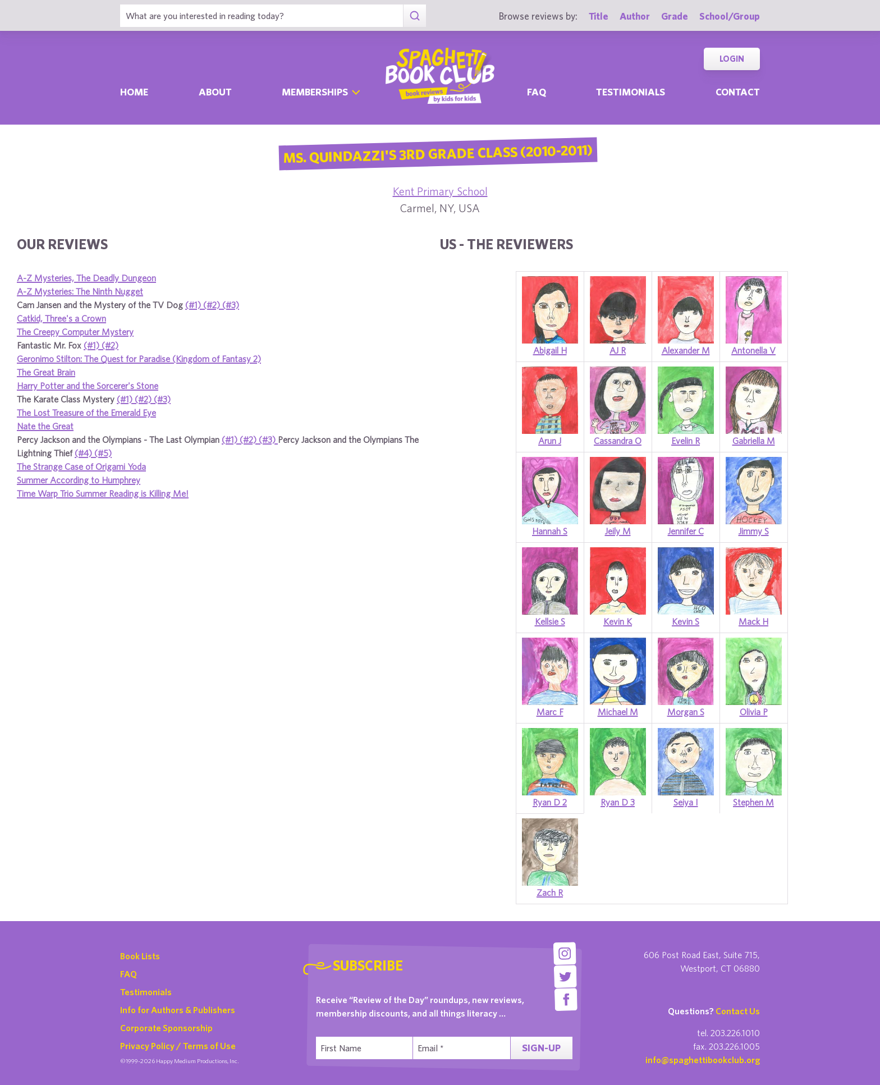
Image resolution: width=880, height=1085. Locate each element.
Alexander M (686, 350)
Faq (536, 92)
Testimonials (630, 92)
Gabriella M (753, 441)
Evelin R (685, 441)
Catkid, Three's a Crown (61, 318)
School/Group (729, 16)
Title (598, 16)
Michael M (618, 712)
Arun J (549, 441)
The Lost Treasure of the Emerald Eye (86, 413)
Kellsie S (550, 621)
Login (731, 58)
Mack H (753, 621)
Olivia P (754, 712)
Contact (738, 92)
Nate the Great (45, 426)
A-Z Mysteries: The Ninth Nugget (80, 291)
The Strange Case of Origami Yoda (81, 466)
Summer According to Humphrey (78, 480)
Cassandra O (617, 441)
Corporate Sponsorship (166, 1028)
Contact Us (738, 1011)
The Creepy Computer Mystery (75, 332)
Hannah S (549, 531)
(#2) (212, 305)
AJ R (617, 350)
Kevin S (685, 621)
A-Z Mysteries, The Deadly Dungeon (86, 278)
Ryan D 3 (618, 802)
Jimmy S (754, 531)
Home (134, 92)
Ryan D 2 (550, 802)
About (215, 92)
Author (635, 16)
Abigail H (550, 350)
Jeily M (618, 531)
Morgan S (685, 712)
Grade (674, 16)
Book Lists (140, 956)
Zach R (550, 892)
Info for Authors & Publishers (177, 1010)
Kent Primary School (440, 191)
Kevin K (617, 621)
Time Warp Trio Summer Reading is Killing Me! (103, 493)
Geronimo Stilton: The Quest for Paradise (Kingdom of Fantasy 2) (139, 359)
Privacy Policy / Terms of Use (178, 1046)
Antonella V (753, 350)
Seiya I (685, 802)
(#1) (194, 305)
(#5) (103, 453)
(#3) (230, 305)
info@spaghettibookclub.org (702, 1060)
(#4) (84, 453)
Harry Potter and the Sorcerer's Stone (87, 386)
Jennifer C (686, 531)
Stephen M (753, 802)
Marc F (550, 712)
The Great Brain (46, 372)
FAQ (128, 974)
